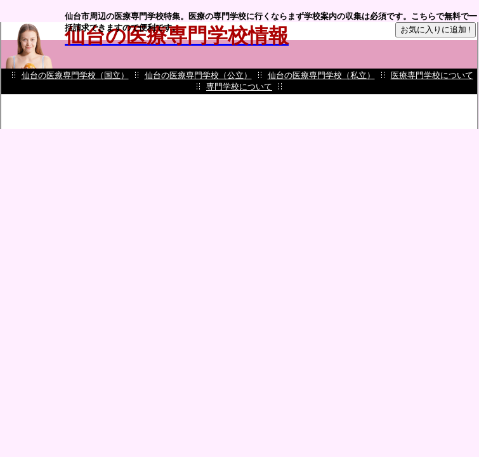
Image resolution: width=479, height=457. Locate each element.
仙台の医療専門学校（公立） (198, 75)
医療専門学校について (432, 75)
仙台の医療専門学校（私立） (321, 75)
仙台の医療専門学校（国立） (75, 75)
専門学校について (239, 86)
